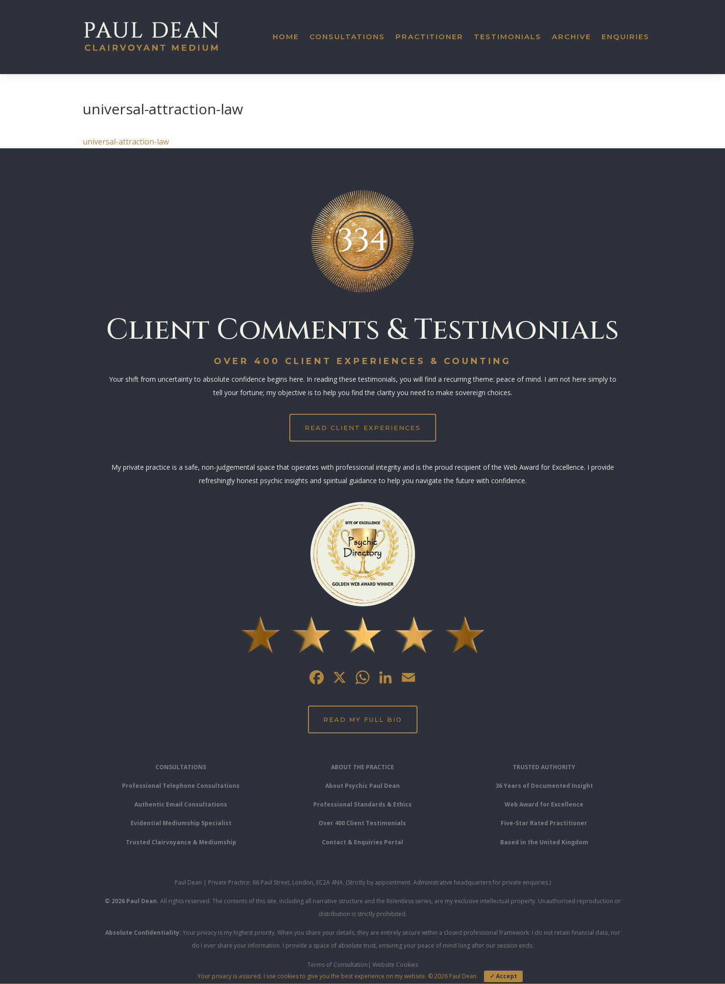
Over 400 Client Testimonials (362, 823)
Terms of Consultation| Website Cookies (363, 965)
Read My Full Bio (362, 719)
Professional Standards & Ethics (362, 804)
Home (286, 36)
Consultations (347, 36)
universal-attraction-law (126, 141)
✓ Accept (503, 976)
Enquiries (625, 36)
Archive (571, 36)
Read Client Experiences (363, 427)
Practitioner (429, 36)
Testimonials (507, 36)
